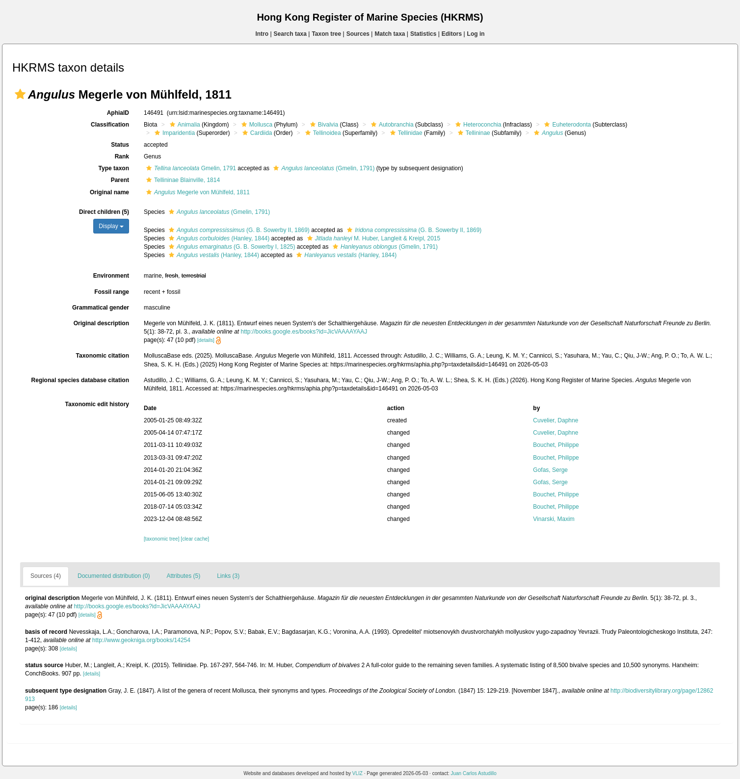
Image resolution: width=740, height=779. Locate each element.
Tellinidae (405, 133)
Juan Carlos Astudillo (473, 773)
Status (120, 144)
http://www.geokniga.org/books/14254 (141, 640)
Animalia (183, 124)
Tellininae (472, 133)
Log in (476, 33)
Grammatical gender (100, 307)
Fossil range (111, 291)
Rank (122, 156)
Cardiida (256, 133)
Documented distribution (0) (114, 575)
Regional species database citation (80, 380)
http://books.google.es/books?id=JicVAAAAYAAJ (303, 331)
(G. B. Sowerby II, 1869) (238, 230)
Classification (110, 124)
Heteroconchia (477, 124)
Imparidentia (173, 133)
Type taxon (114, 168)
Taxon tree (326, 33)
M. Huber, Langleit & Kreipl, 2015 (373, 238)
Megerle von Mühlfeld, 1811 (197, 192)
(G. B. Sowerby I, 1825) (230, 246)
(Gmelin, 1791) (322, 168)
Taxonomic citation (102, 355)
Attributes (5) (183, 575)
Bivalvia (323, 124)
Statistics (423, 33)
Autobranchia (391, 124)
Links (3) (228, 575)
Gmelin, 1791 (190, 168)
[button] (20, 94)
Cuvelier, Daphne (555, 420)
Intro (261, 33)
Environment (111, 275)
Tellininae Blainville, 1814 (182, 180)
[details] (205, 340)
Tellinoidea (322, 133)
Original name (109, 192)
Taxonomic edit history (97, 404)
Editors (452, 33)
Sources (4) (45, 575)
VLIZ (357, 773)
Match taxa (389, 33)
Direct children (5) (104, 211)
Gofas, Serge (550, 470)
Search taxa (290, 33)
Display (111, 226)
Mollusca (255, 124)
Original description (101, 323)
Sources (358, 33)
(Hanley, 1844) (217, 238)
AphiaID (118, 112)
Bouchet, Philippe (556, 444)
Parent (120, 180)
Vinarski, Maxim (553, 519)
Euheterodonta (566, 124)
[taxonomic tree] (161, 539)
